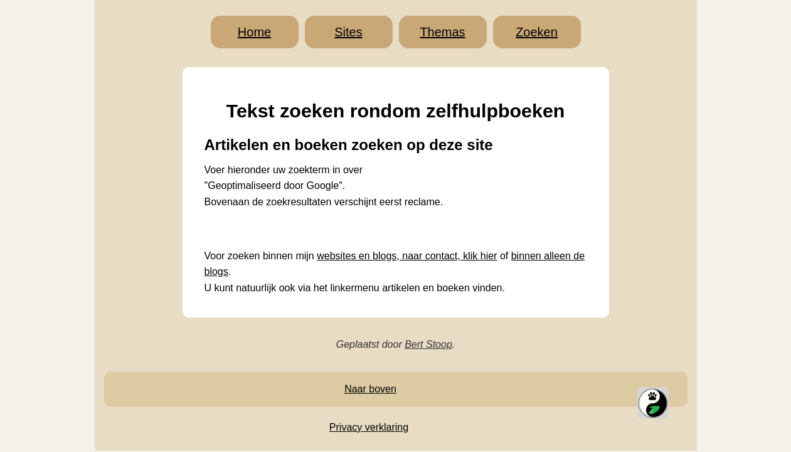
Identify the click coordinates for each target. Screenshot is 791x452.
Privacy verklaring (368, 427)
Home (254, 32)
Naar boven (370, 389)
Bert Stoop (428, 344)
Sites (348, 32)
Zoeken (537, 32)
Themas (442, 32)
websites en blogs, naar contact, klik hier (407, 255)
